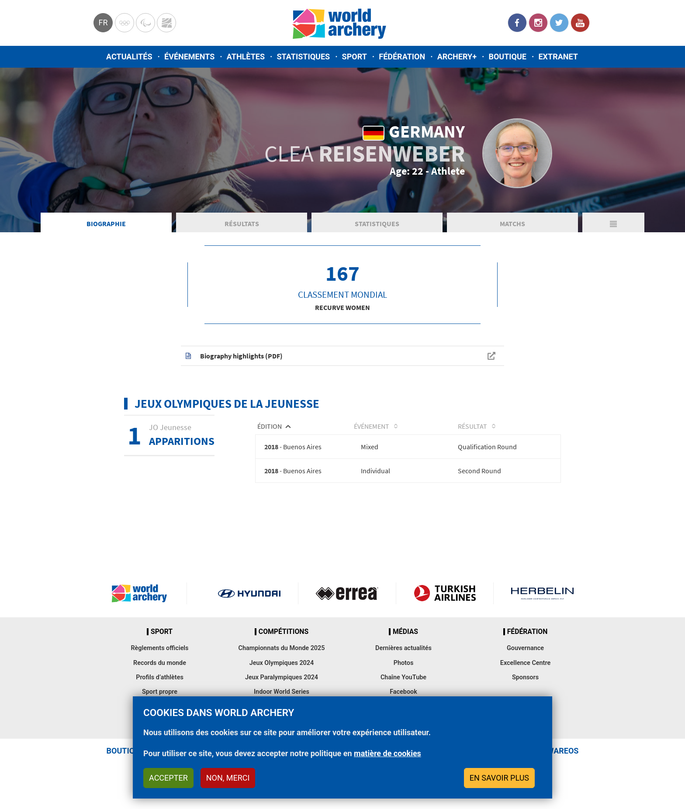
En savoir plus (499, 777)
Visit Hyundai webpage (249, 595)
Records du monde (159, 664)
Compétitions (283, 633)
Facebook (517, 22)
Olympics (124, 22)
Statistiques (303, 56)
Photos (404, 664)
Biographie (106, 224)
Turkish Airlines (445, 595)
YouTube (580, 22)
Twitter (559, 22)
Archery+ (457, 56)
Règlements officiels (159, 650)
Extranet (558, 56)
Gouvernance (525, 650)
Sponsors (525, 678)
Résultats (242, 224)
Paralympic (145, 22)
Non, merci (228, 777)
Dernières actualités (403, 650)
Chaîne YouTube (403, 678)
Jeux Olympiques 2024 (281, 664)
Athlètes (246, 56)
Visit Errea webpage (347, 595)
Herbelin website (542, 595)
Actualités (129, 56)
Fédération (402, 56)
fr (102, 22)
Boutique (507, 56)
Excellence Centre (525, 664)
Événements (189, 56)
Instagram (538, 22)
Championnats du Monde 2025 (281, 650)
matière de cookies (387, 753)
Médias (405, 633)
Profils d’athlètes (159, 678)
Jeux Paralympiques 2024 (281, 678)
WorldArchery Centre (166, 22)
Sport (354, 56)
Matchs (512, 224)
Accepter (168, 777)
